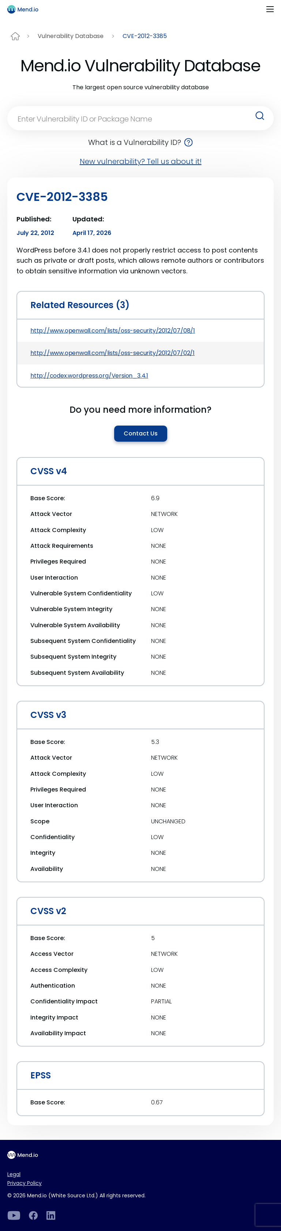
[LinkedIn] (13, 1215)
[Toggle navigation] (270, 9)
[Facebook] (33, 1215)
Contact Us (141, 433)
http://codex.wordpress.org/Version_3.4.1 (89, 375)
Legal (13, 1174)
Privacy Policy (24, 1183)
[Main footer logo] (25, 1155)
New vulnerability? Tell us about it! (141, 161)
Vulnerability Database (71, 36)
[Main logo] (26, 9)
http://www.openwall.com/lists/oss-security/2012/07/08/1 (112, 330)
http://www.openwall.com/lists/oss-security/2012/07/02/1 (112, 353)
